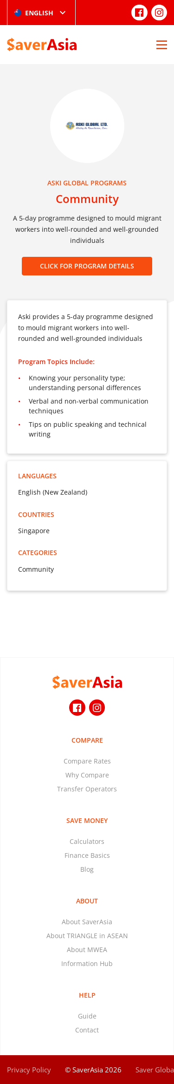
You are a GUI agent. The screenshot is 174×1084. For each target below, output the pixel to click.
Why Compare (87, 775)
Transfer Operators (87, 788)
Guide (87, 1016)
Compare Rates (87, 761)
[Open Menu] (161, 44)
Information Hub (87, 963)
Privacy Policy (29, 1069)
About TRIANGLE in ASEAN (87, 935)
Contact (87, 1029)
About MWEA (87, 949)
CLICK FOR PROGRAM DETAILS (87, 265)
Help (87, 995)
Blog (87, 869)
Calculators (87, 841)
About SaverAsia (87, 921)
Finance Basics (87, 855)
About (87, 900)
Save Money (87, 820)
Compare (87, 740)
